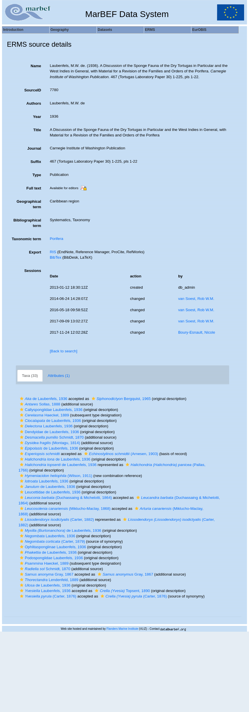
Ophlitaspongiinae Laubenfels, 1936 (52, 547)
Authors (34, 103)
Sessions (32, 270)
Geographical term (28, 204)
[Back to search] (64, 351)
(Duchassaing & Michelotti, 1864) (65, 497)
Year (37, 116)
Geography (59, 30)
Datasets (105, 30)
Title (37, 130)
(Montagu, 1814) (49, 443)
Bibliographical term (27, 223)
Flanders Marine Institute (122, 628)
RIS (53, 252)
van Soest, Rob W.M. (196, 298)
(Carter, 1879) (51, 541)
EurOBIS (199, 30)
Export (35, 252)
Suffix (36, 161)
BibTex (55, 257)
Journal (34, 148)
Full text (34, 188)
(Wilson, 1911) (55, 476)
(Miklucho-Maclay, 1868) (64, 508)
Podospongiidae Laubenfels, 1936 (50, 558)
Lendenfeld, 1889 (48, 580)
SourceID (32, 90)
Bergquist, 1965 (120, 399)
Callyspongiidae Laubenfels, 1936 (50, 409)
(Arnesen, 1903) (120, 454)
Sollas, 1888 (39, 404)
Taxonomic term (26, 239)
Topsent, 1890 (121, 591)
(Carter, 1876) (47, 596)
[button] (21, 399)
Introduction (13, 30)
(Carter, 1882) (56, 519)
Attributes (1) (59, 375)
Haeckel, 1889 (43, 415)
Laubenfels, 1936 (45, 426)
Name (36, 66)
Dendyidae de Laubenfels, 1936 (48, 432)
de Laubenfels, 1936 (42, 399)
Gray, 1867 (45, 574)
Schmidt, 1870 (51, 437)
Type (37, 175)
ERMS (150, 30)
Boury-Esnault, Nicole (196, 332)
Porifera (56, 238)
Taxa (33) (30, 375)
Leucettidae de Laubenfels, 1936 (49, 492)
